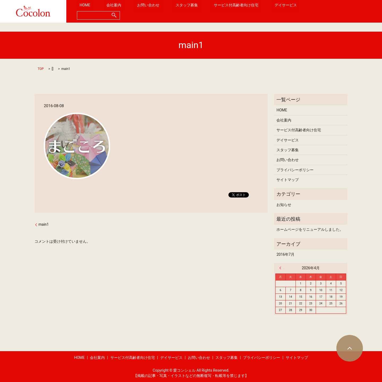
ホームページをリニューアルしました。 (309, 229)
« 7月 (281, 268)
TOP (41, 69)
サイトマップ (287, 180)
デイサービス (271, 11)
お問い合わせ (155, 11)
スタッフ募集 (186, 11)
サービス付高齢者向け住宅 (228, 11)
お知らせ (283, 205)
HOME (106, 11)
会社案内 (127, 11)
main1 (43, 224)
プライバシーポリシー (295, 170)
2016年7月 (285, 254)
